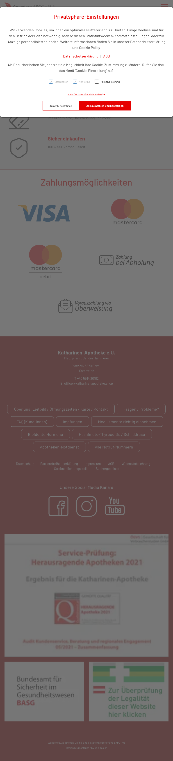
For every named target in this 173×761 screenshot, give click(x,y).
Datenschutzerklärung (80, 56)
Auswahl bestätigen (61, 105)
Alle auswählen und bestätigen (105, 105)
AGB (106, 56)
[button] (86, 94)
